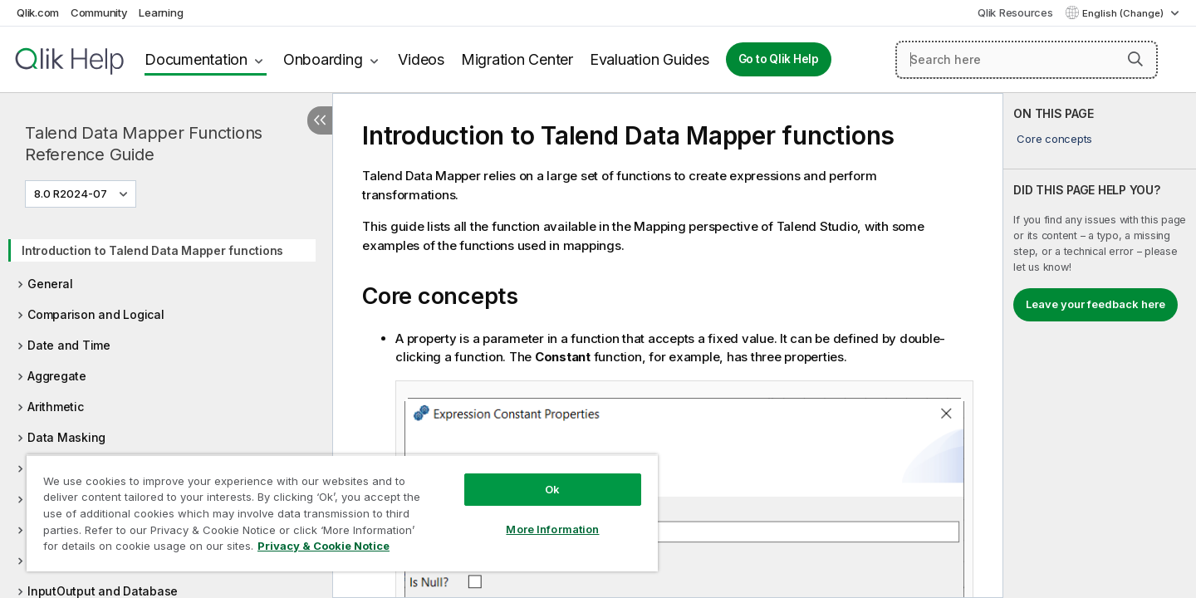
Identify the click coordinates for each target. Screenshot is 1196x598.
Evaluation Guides (649, 59)
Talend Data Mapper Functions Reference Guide (143, 143)
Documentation (196, 59)
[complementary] (1099, 345)
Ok (552, 489)
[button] (1135, 59)
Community (99, 12)
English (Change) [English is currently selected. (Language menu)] (1124, 13)
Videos (421, 59)
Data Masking (66, 437)
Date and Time (68, 345)
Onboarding (323, 59)
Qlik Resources (1015, 12)
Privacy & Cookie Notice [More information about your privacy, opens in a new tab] (323, 545)
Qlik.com (38, 12)
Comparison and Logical (95, 314)
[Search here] (1026, 59)
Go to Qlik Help (778, 59)
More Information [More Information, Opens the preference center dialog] (552, 529)
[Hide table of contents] (319, 120)
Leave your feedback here (1095, 304)
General (49, 284)
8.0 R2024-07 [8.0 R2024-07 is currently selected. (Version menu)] (72, 193)
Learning (161, 12)
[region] (342, 512)
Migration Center (517, 59)
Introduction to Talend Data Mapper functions (152, 250)
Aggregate (56, 376)
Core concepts (1054, 138)
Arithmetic (55, 406)
